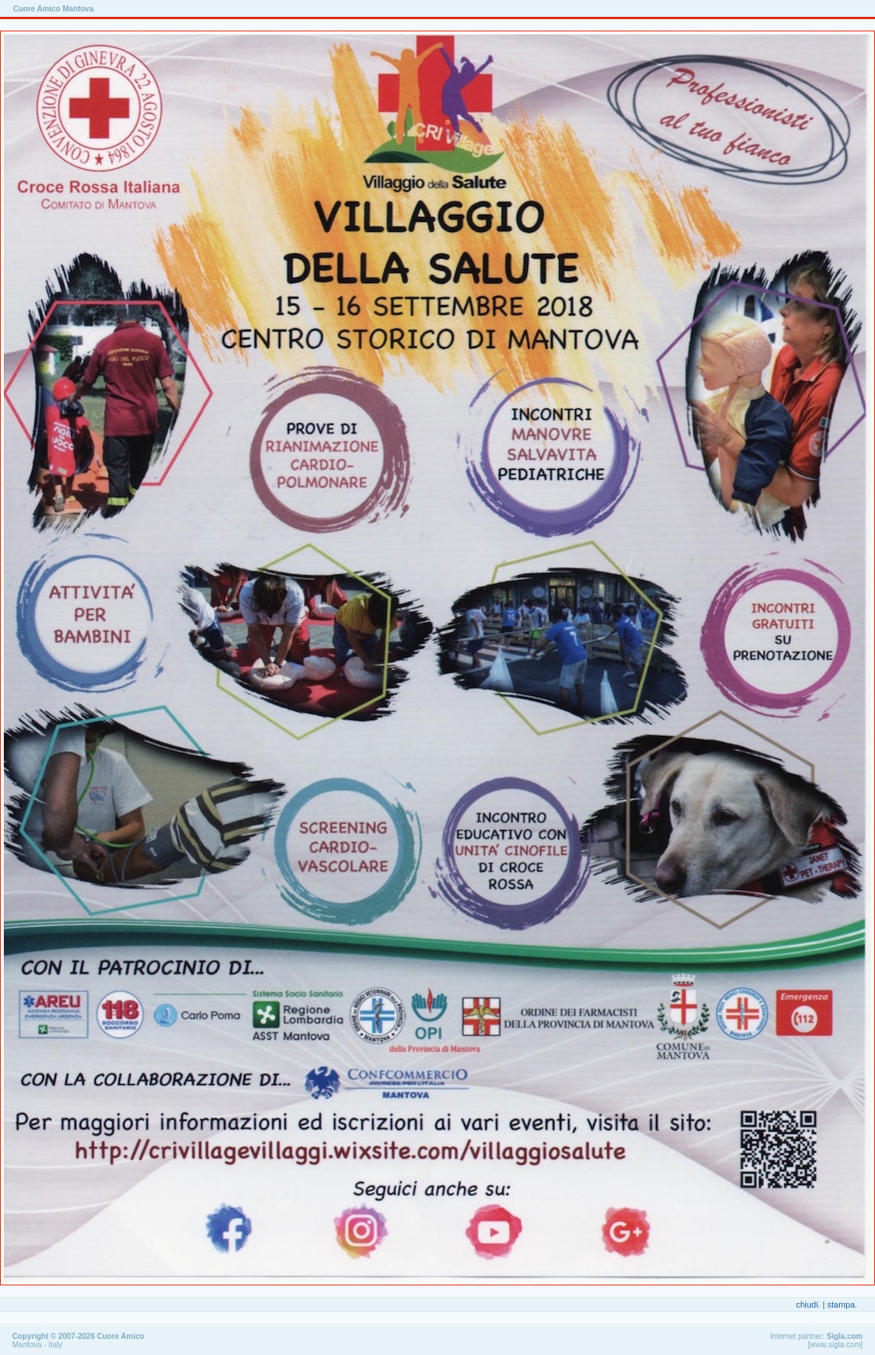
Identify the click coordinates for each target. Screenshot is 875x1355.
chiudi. (808, 1304)
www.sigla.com (835, 1344)
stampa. (842, 1304)
